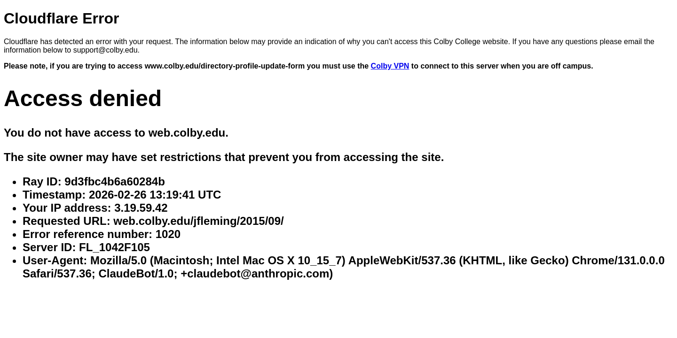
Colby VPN (390, 66)
